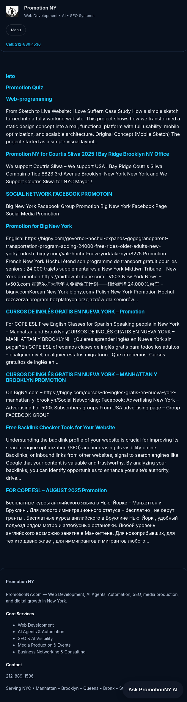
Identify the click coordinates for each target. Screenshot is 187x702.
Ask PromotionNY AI (152, 689)
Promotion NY (40, 8)
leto (10, 76)
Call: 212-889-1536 (23, 44)
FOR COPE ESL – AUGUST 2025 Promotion (56, 490)
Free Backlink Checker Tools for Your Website (60, 428)
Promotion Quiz (24, 88)
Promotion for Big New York (39, 226)
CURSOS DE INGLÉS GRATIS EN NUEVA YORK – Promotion (75, 312)
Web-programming (29, 99)
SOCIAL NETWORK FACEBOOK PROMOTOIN (59, 194)
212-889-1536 (20, 675)
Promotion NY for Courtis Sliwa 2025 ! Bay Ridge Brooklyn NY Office (87, 154)
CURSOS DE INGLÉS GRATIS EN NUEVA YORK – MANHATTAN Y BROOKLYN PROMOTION (81, 377)
